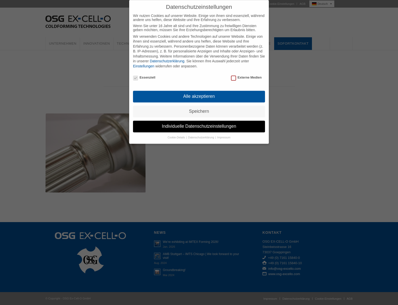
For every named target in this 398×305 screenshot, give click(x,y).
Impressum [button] (223, 132)
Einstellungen (143, 61)
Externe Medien (246, 73)
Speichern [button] (199, 106)
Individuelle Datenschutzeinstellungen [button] (199, 121)
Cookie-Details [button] (177, 132)
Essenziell (144, 73)
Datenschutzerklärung (167, 56)
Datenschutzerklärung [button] (201, 132)
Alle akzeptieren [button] (199, 91)
